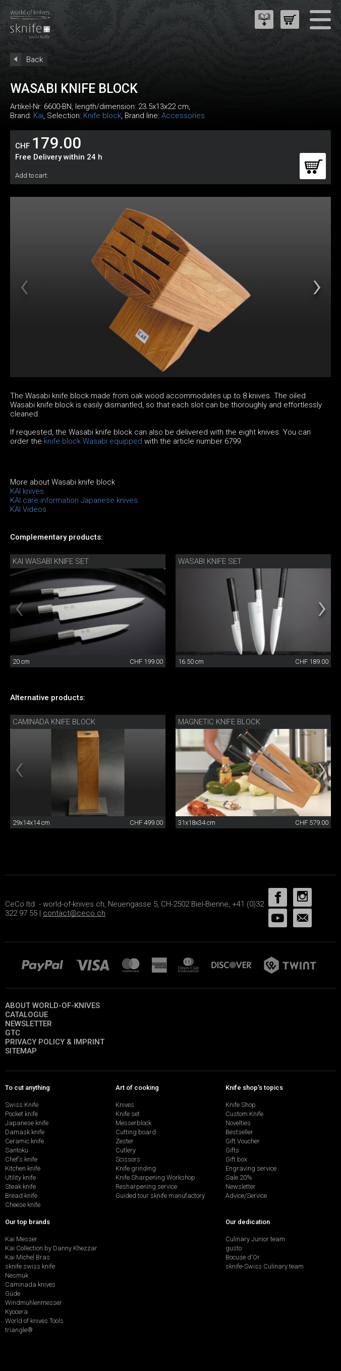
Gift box (236, 1159)
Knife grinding (136, 1168)
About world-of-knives (52, 1005)
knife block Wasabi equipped (93, 441)
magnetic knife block (219, 721)
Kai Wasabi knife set (51, 561)
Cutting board (136, 1132)
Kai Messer (21, 1239)
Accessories (183, 115)
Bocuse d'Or (242, 1257)
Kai (38, 115)
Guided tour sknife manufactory (160, 1195)
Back (34, 59)
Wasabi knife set (210, 561)
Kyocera (16, 1311)
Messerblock (133, 1123)
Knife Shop (240, 1105)
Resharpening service (146, 1186)
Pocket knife (21, 1114)
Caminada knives (30, 1284)
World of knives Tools (34, 1321)
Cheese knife (22, 1204)
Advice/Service (246, 1195)
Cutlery (126, 1150)
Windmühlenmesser (33, 1302)
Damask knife (24, 1132)
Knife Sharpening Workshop (155, 1177)
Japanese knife (26, 1123)
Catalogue (26, 1014)
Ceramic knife (24, 1141)
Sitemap (21, 1051)
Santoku (16, 1150)
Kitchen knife (22, 1168)
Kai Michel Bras (27, 1257)
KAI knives (27, 491)
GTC (12, 1032)
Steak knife (20, 1186)
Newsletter (28, 1023)
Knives (125, 1105)
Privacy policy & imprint (54, 1041)
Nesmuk (16, 1275)
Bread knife (21, 1195)
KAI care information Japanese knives (74, 500)
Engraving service (250, 1168)
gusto (233, 1248)
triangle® (19, 1330)
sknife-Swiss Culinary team (264, 1266)
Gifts (232, 1150)
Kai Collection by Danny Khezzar (51, 1248)
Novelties (238, 1123)
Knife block (102, 115)
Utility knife (20, 1177)
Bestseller (239, 1132)
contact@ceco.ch (74, 913)
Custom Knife (244, 1114)
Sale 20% (238, 1177)
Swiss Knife (21, 1105)
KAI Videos (28, 509)
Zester (125, 1141)
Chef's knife (21, 1159)
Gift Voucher (242, 1141)
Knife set (128, 1114)
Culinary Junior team (255, 1239)
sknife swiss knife (30, 1266)
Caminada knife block (54, 721)
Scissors (128, 1159)
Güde (12, 1293)
